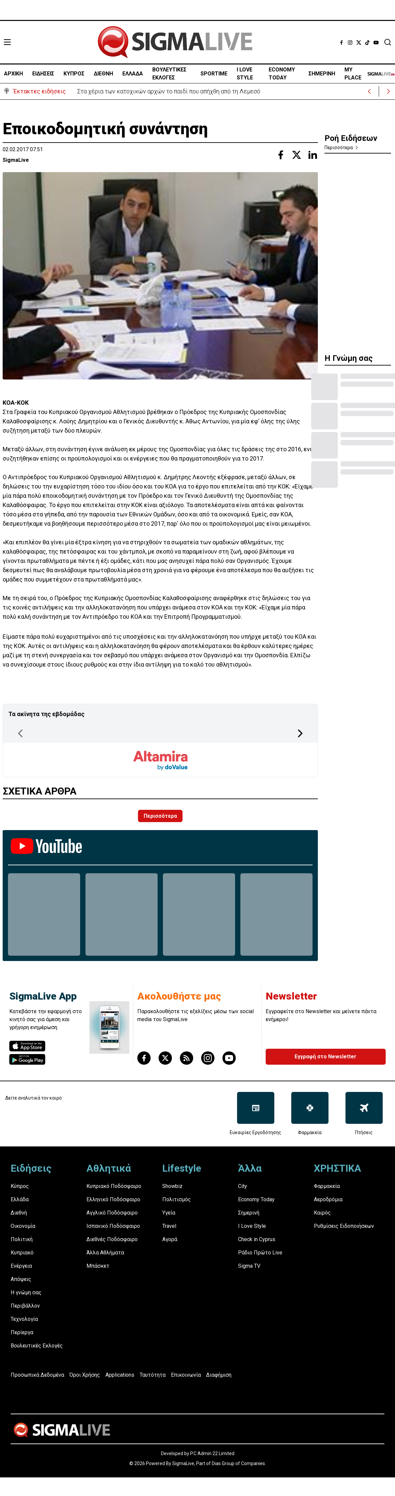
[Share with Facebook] (280, 155)
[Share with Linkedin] (312, 155)
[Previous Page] (20, 733)
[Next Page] (300, 733)
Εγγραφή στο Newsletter (325, 1056)
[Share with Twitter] (296, 155)
